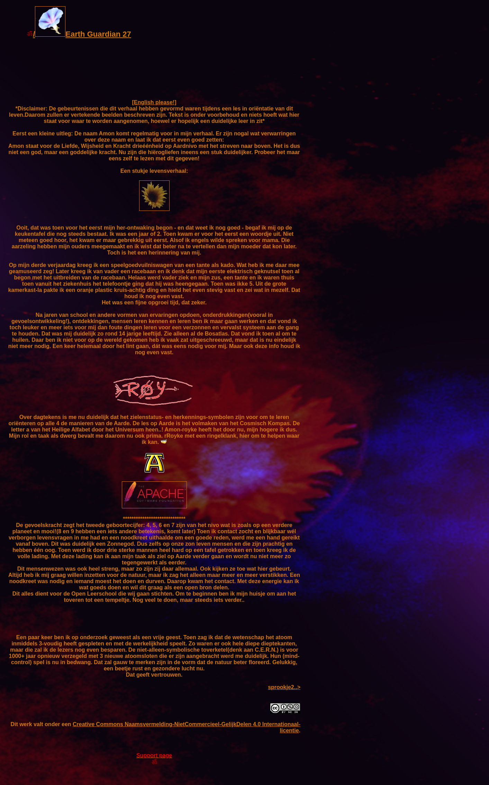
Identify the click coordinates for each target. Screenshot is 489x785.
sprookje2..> (284, 687)
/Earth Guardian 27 (79, 34)
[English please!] (154, 102)
